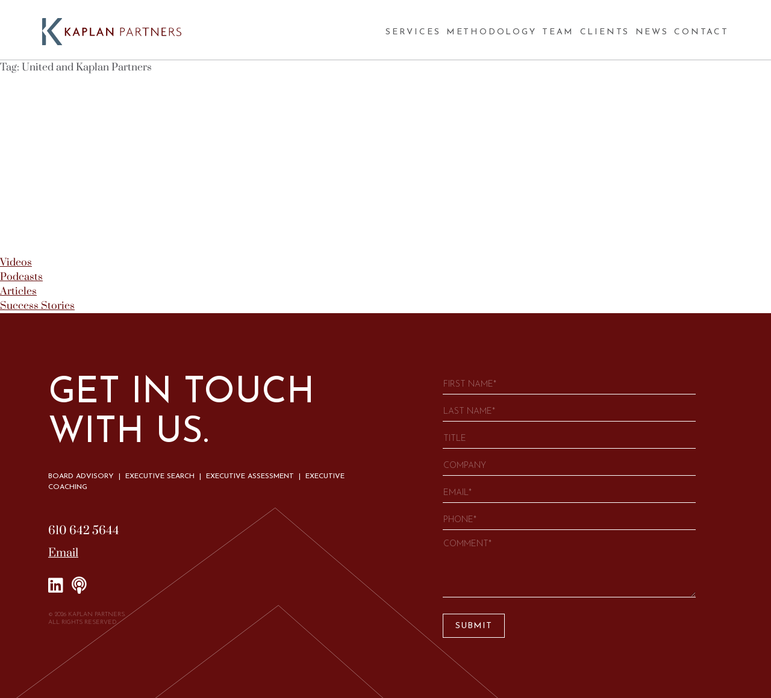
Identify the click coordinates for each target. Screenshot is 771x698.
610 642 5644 (83, 530)
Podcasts (21, 277)
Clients (605, 32)
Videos (16, 262)
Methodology (491, 32)
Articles (18, 291)
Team (558, 32)
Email (63, 553)
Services (413, 32)
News (652, 32)
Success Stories (37, 306)
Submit (473, 626)
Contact (701, 32)
